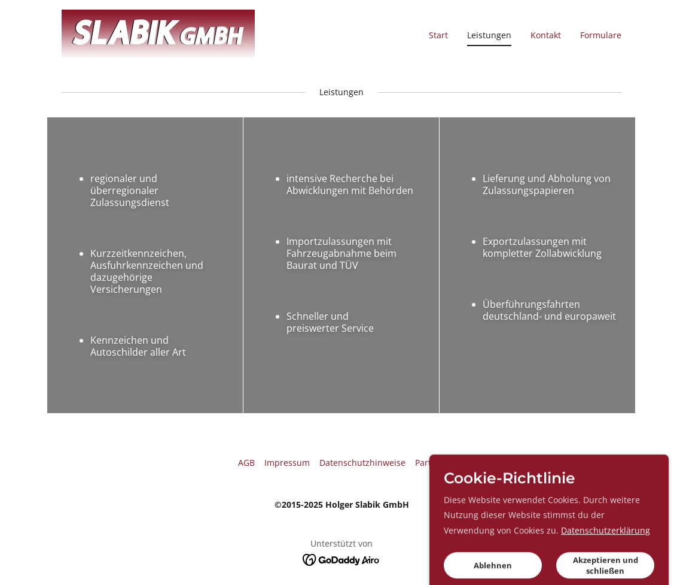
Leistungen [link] (489, 35)
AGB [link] (246, 462)
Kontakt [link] (545, 35)
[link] (158, 32)
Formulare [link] (600, 35)
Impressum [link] (287, 462)
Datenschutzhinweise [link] (362, 462)
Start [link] (438, 35)
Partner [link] (430, 462)
